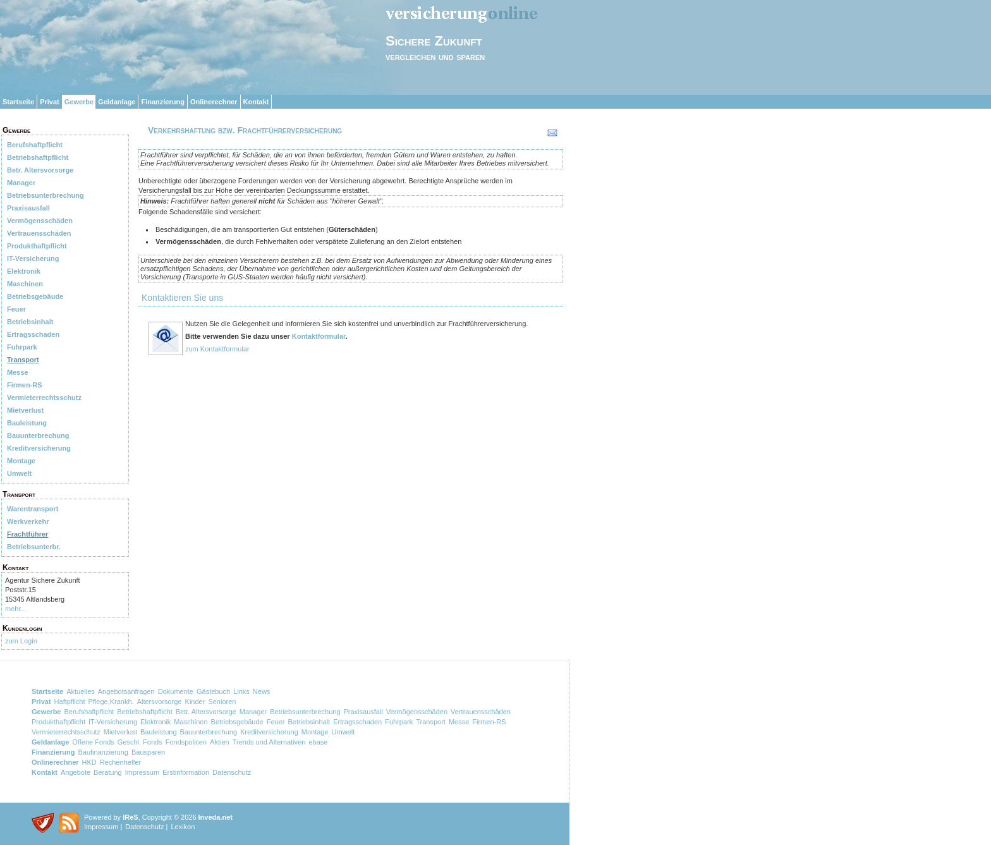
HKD (89, 762)
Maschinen (25, 284)
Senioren (222, 701)
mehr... (16, 608)
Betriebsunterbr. (34, 546)
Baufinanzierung (103, 752)
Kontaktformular (319, 336)
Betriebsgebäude (35, 296)
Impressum (142, 772)
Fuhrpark (22, 347)
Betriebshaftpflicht (37, 157)
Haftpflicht (69, 701)
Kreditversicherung (39, 448)
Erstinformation (185, 772)
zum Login (21, 641)
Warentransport (33, 509)
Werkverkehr (28, 521)
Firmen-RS (24, 385)
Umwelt (19, 473)
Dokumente (175, 691)
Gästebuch (213, 691)
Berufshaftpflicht (35, 145)
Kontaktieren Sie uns (182, 298)
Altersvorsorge (159, 701)
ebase (317, 742)
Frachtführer (27, 534)
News (262, 691)
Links (241, 691)
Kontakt (256, 102)
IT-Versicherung (33, 258)
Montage (21, 461)
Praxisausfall (28, 208)
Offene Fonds (93, 742)
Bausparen (148, 752)
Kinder (195, 701)
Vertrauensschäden (39, 233)
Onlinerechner (214, 102)
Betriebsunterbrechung (45, 195)
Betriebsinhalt (30, 321)
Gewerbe (79, 102)
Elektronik (23, 271)
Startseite (18, 102)
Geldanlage (116, 102)
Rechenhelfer (120, 762)
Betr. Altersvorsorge (40, 170)
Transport (23, 359)
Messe (17, 372)
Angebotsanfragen (126, 691)
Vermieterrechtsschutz (44, 397)
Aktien (219, 742)
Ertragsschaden (33, 334)
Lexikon (183, 826)
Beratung (108, 772)
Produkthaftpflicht (37, 246)
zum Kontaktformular (217, 349)
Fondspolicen (186, 742)
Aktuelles (80, 691)
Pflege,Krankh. (111, 701)
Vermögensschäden (40, 220)
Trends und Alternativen (269, 742)
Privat (49, 102)
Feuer (16, 309)
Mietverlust (25, 410)
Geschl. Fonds (140, 742)
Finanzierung (162, 102)
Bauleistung (27, 423)
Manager (21, 182)
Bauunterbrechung (38, 435)
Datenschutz (231, 772)
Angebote (75, 772)
